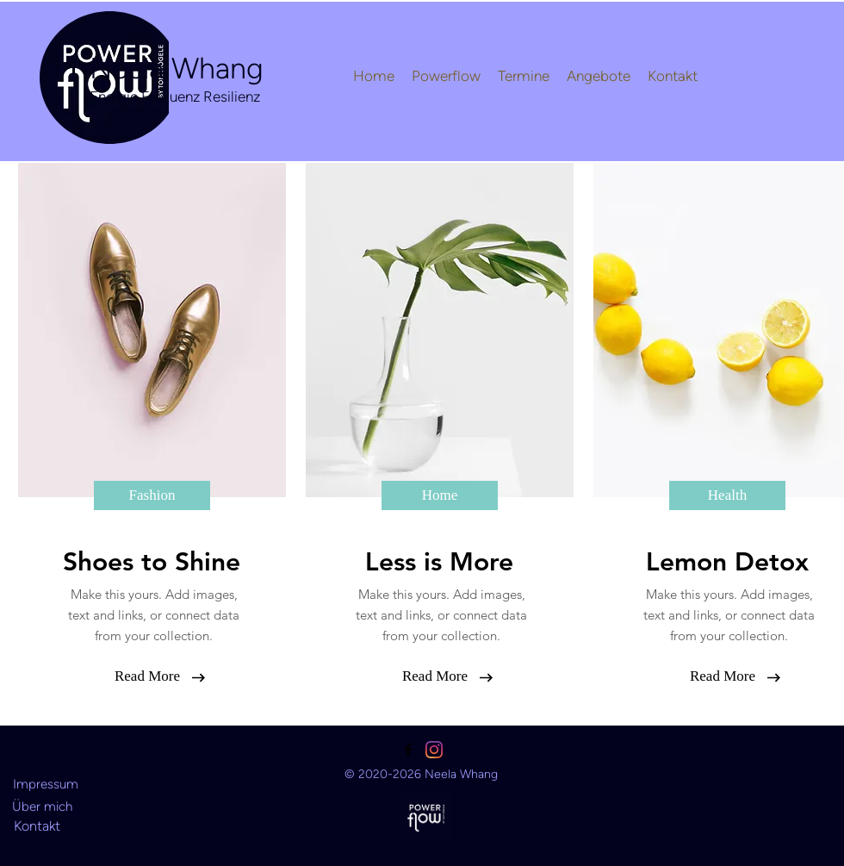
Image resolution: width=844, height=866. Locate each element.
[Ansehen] (426, 816)
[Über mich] (42, 806)
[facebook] (408, 749)
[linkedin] (434, 749)
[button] (152, 495)
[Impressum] (46, 783)
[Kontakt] (37, 826)
